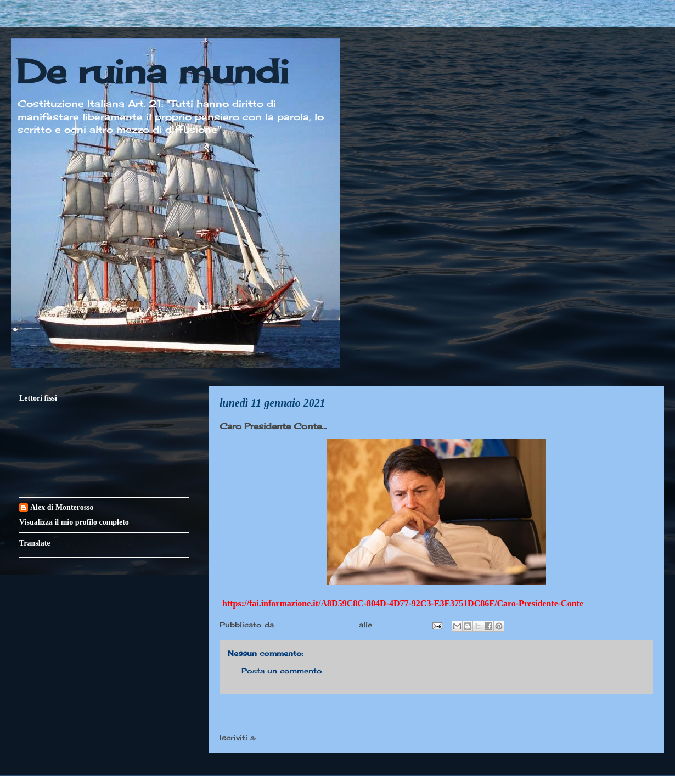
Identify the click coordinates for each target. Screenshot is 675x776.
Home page (436, 715)
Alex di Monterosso (62, 507)
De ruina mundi (152, 71)
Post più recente (263, 715)
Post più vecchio (609, 715)
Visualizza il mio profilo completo (74, 522)
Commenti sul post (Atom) (312, 737)
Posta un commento (281, 670)
